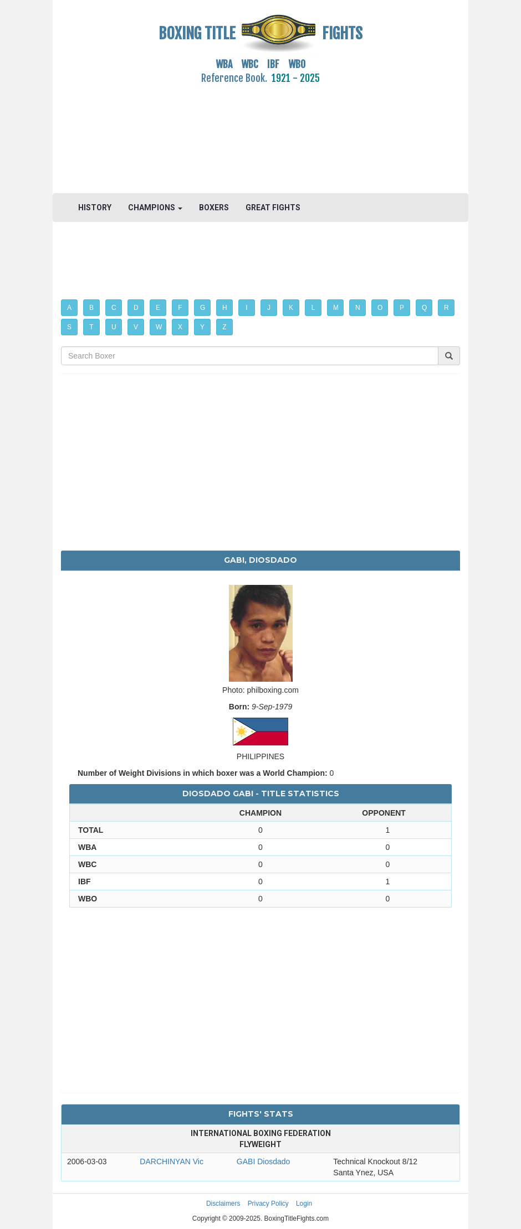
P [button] (402, 308)
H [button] (224, 308)
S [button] (69, 327)
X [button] (180, 327)
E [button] (158, 308)
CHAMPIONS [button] (155, 207)
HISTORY (94, 207)
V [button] (136, 327)
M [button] (336, 308)
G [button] (202, 308)
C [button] (113, 308)
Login (304, 1203)
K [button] (291, 308)
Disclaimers (223, 1203)
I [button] (246, 308)
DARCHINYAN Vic (171, 1161)
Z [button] (224, 327)
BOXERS (214, 207)
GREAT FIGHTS (273, 207)
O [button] (379, 308)
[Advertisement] (260, 132)
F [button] (180, 308)
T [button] (91, 327)
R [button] (446, 308)
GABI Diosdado (263, 1161)
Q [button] (424, 308)
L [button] (313, 308)
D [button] (136, 308)
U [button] (113, 327)
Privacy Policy (268, 1203)
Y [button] (202, 327)
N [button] (357, 308)
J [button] (268, 308)
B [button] (91, 308)
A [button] (69, 308)
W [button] (159, 327)
